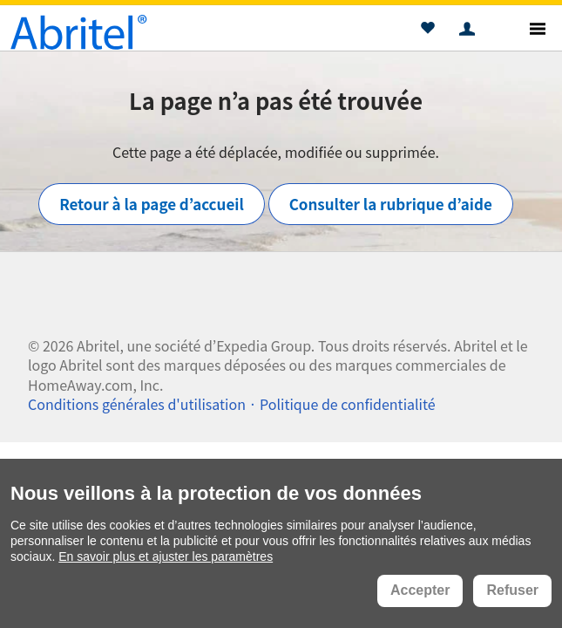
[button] (427, 30)
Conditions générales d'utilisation (137, 403)
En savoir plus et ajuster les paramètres (165, 556)
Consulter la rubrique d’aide (390, 204)
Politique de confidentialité (348, 403)
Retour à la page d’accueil (151, 204)
